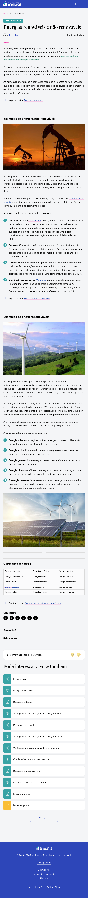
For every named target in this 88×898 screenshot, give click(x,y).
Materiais (41, 279)
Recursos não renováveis (37, 298)
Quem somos (44, 869)
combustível (34, 220)
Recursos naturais (33, 100)
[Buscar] (75, 4)
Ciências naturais (17, 13)
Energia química (12, 586)
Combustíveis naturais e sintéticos (43, 603)
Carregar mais (44, 818)
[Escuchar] (11, 35)
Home (5, 13)
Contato (44, 878)
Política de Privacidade (44, 873)
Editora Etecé (53, 887)
